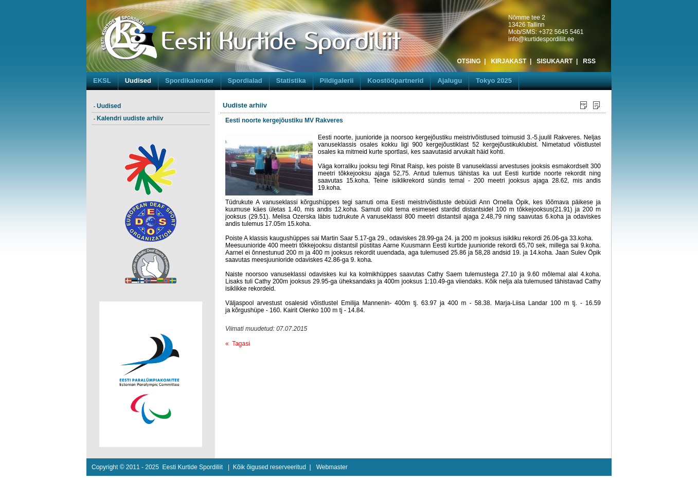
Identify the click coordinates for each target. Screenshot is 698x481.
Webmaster (332, 467)
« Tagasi (237, 343)
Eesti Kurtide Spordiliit (193, 467)
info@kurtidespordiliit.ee (541, 39)
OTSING (469, 61)
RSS (589, 61)
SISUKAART (554, 61)
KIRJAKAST (509, 61)
